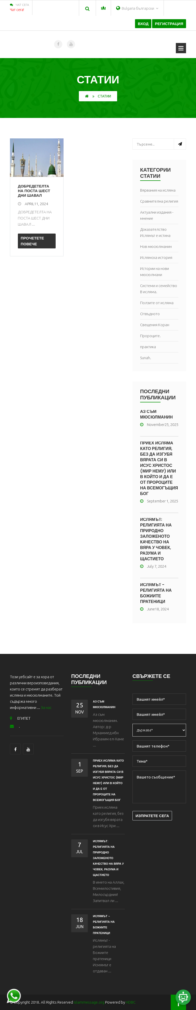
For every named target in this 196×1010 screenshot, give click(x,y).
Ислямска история (156, 257)
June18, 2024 (154, 609)
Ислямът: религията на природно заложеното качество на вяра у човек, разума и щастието (156, 539)
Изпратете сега (152, 815)
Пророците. (150, 336)
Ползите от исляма (157, 303)
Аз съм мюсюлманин (156, 414)
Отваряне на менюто (181, 48)
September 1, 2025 (159, 501)
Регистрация (169, 23)
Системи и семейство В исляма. (158, 288)
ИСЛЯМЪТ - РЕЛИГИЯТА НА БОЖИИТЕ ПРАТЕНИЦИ (156, 593)
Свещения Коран (154, 325)
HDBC (131, 1002)
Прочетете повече (32, 241)
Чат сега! (17, 10)
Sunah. (145, 358)
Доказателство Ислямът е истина (155, 232)
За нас (46, 707)
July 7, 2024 (153, 566)
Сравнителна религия (159, 201)
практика (148, 347)
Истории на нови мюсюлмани (154, 271)
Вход (143, 23)
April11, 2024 (33, 204)
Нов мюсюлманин (156, 246)
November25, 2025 (159, 424)
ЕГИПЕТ (20, 718)
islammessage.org (89, 1002)
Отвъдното (150, 314)
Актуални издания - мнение (156, 215)
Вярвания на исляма (158, 190)
